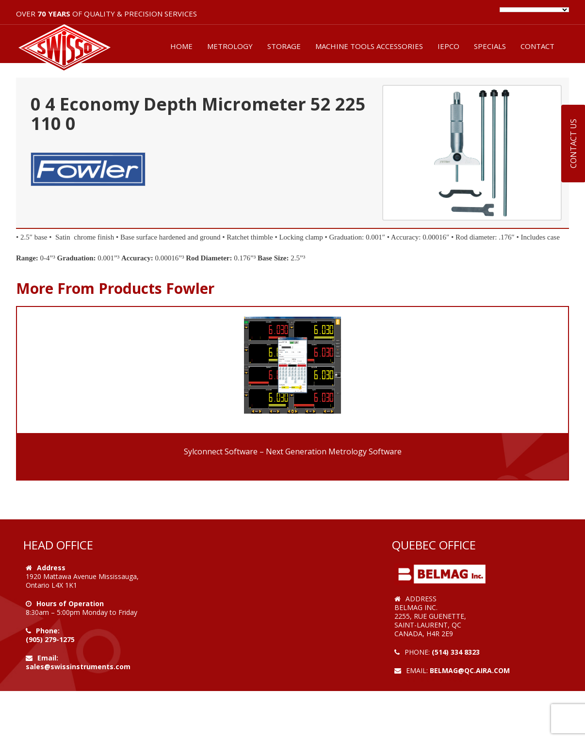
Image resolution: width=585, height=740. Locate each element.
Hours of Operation (70, 603)
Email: (47, 657)
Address (51, 567)
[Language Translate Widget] (534, 9)
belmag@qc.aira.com (470, 670)
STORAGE (284, 46)
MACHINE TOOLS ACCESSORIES (369, 46)
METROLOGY (230, 46)
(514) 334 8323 (456, 652)
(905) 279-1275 (50, 639)
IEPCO (448, 46)
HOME (181, 46)
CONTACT (537, 46)
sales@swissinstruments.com (78, 666)
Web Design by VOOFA (432, 679)
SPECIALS (490, 46)
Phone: (48, 630)
